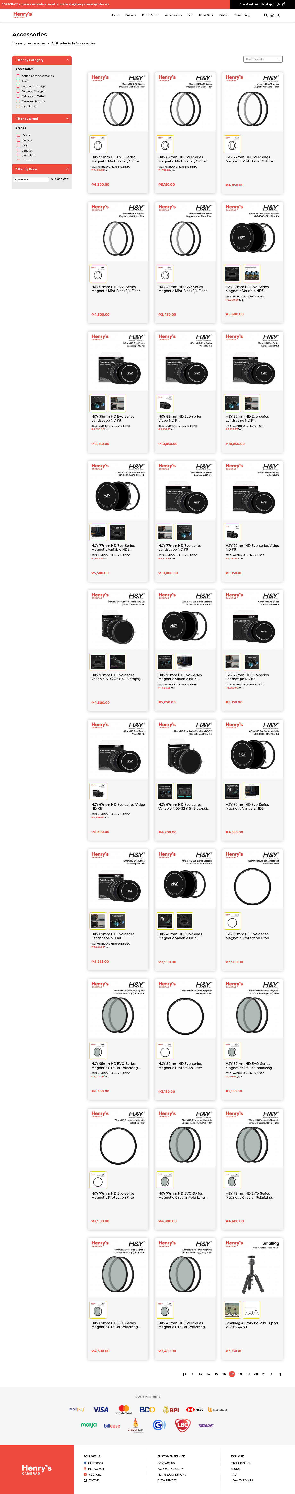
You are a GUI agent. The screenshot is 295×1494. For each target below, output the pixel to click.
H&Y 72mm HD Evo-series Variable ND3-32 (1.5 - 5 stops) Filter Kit (115, 677)
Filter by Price (26, 169)
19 (248, 1374)
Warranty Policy (170, 1468)
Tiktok (91, 1480)
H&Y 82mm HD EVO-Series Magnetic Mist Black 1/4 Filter (182, 159)
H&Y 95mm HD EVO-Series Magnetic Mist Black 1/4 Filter (115, 159)
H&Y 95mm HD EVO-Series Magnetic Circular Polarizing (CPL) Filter (114, 1066)
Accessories (173, 15)
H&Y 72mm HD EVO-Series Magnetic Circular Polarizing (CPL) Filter (249, 1196)
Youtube (93, 1474)
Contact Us (166, 1463)
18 (240, 1374)
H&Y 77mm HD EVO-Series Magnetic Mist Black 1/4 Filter (250, 159)
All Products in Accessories (73, 43)
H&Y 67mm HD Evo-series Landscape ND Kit (113, 936)
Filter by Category (29, 60)
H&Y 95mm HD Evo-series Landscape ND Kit (112, 418)
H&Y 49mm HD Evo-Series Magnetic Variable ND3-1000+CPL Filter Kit (180, 936)
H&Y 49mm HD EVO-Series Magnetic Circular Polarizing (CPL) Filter (181, 1325)
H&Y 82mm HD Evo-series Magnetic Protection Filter (180, 1066)
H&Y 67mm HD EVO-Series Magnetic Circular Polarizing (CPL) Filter (114, 1325)
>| (279, 1374)
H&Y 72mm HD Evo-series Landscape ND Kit (247, 677)
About (236, 1468)
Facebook (93, 1463)
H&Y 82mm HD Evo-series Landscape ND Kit (247, 418)
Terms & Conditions (171, 1474)
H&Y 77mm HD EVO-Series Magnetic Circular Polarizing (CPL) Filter (181, 1196)
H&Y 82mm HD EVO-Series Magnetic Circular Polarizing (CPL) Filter (249, 1066)
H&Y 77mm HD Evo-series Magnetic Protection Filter (113, 1195)
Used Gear (206, 15)
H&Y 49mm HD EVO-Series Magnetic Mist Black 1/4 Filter (182, 289)
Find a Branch (241, 1463)
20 (256, 1374)
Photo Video (150, 15)
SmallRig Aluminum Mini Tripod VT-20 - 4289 (252, 1325)
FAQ (234, 1474)
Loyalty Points (242, 1480)
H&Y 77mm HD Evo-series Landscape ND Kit (180, 548)
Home (115, 15)
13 (200, 1374)
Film (190, 15)
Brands (224, 15)
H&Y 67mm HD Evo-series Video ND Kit (118, 806)
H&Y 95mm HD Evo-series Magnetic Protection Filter (247, 936)
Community (242, 15)
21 (264, 1374)
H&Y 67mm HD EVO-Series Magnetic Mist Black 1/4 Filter (115, 289)
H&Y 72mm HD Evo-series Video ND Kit (252, 548)
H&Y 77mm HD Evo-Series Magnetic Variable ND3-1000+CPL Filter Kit (113, 548)
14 (208, 1374)
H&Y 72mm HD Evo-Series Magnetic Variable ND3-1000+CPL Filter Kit (180, 677)
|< (184, 1374)
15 (216, 1374)
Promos (130, 15)
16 (224, 1374)
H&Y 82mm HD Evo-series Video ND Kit (180, 418)
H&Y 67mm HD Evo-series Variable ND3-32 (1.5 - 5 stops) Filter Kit (182, 807)
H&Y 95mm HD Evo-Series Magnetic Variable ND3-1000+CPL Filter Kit (247, 289)
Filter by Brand (27, 118)
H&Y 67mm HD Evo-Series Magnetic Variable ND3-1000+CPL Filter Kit (247, 807)
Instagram (94, 1468)
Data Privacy (167, 1480)
